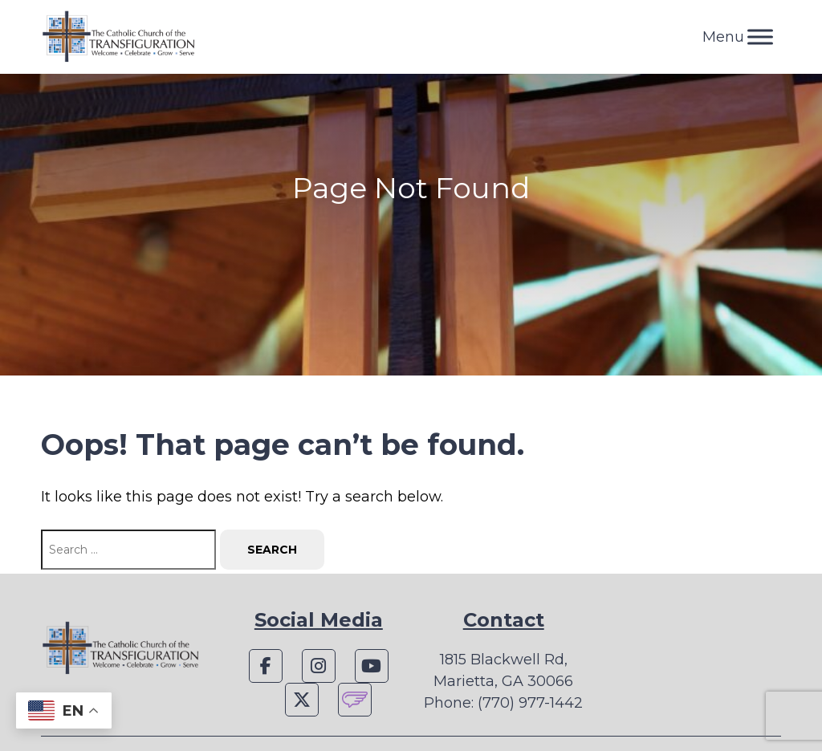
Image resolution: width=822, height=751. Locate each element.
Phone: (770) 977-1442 (503, 703)
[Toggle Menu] (760, 36)
